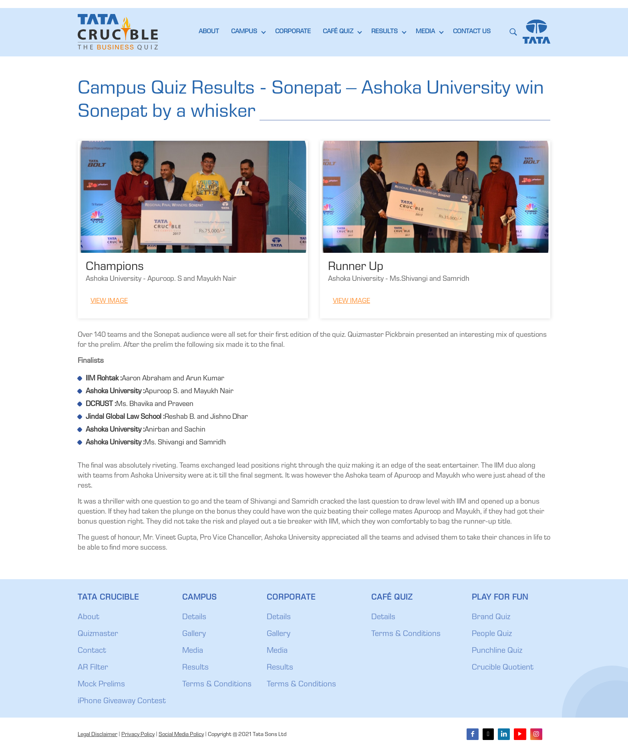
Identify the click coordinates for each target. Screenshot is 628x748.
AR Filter (93, 668)
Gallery (194, 634)
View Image (109, 301)
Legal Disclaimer (97, 735)
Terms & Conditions (217, 685)
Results (195, 668)
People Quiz (492, 634)
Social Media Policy (181, 735)
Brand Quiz (491, 618)
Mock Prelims (101, 685)
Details (194, 618)
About (88, 618)
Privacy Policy (138, 735)
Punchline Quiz (497, 651)
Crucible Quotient (502, 668)
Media (192, 651)
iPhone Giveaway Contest (122, 702)
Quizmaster (98, 634)
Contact (92, 651)
